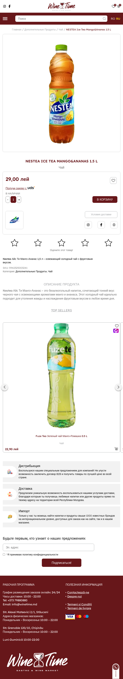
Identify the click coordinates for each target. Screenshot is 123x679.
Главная (16, 29)
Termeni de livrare (79, 608)
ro (113, 18)
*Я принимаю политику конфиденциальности (32, 554)
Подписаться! (61, 563)
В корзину (105, 199)
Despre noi (74, 596)
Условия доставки (101, 214)
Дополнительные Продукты (40, 29)
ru (118, 18)
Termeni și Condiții (79, 604)
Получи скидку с (20, 188)
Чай (61, 29)
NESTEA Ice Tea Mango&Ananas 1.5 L (88, 29)
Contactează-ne (78, 592)
